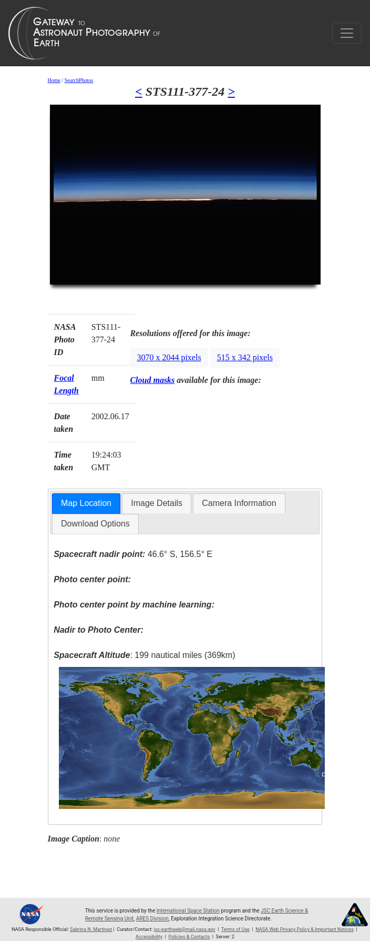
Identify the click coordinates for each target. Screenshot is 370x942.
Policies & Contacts (189, 936)
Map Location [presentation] (86, 503)
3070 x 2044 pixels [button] (169, 357)
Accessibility (149, 936)
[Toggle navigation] (347, 33)
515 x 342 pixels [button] (245, 357)
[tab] (86, 503)
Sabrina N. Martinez (91, 929)
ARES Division (152, 918)
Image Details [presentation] (156, 503)
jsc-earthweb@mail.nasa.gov (184, 929)
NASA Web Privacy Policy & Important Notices (304, 929)
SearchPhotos (79, 80)
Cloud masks (152, 380)
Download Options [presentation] (95, 523)
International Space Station (188, 911)
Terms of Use (235, 929)
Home (54, 80)
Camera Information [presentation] (239, 503)
